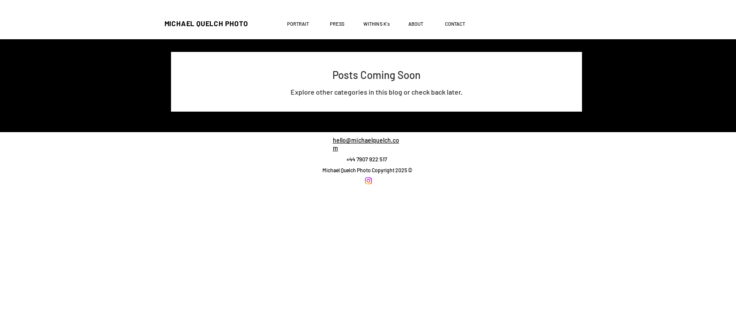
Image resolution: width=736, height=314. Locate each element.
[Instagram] (368, 180)
